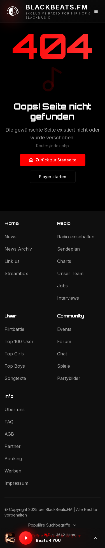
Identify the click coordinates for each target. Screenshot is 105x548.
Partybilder (68, 378)
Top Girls (14, 354)
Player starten (52, 176)
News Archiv (18, 249)
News (10, 236)
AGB (9, 434)
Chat (62, 354)
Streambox (16, 273)
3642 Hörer (66, 535)
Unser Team (70, 273)
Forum (64, 341)
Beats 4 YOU (48, 540)
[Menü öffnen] (96, 11)
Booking (13, 458)
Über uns (14, 409)
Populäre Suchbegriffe (52, 525)
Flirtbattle (14, 329)
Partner (12, 446)
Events (64, 329)
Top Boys (14, 366)
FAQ (8, 422)
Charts (64, 261)
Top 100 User (19, 341)
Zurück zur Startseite (52, 159)
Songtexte (15, 378)
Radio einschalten (75, 236)
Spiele (63, 366)
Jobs (62, 285)
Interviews (68, 298)
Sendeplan (68, 249)
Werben (12, 471)
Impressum (16, 483)
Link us (12, 261)
